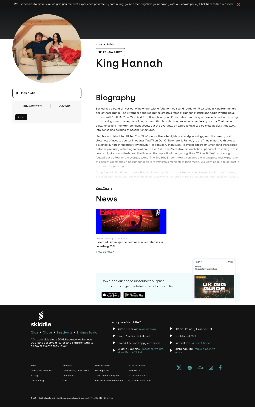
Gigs (34, 332)
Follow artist (110, 52)
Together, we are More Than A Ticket (140, 350)
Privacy (34, 375)
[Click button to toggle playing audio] (47, 93)
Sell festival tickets (137, 375)
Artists (111, 44)
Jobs (65, 380)
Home (99, 44)
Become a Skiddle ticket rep (109, 380)
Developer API (102, 370)
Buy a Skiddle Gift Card (139, 380)
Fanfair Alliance (201, 343)
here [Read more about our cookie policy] (209, 4)
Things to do (86, 332)
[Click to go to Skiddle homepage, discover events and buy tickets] (41, 319)
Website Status (102, 365)
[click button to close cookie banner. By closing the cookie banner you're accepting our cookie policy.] (238, 4)
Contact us (68, 375)
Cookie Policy (37, 380)
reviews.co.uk (147, 329)
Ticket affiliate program (107, 375)
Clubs (48, 332)
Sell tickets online (136, 365)
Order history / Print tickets (76, 370)
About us (67, 365)
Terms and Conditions (41, 370)
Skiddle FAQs (134, 370)
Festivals (64, 332)
